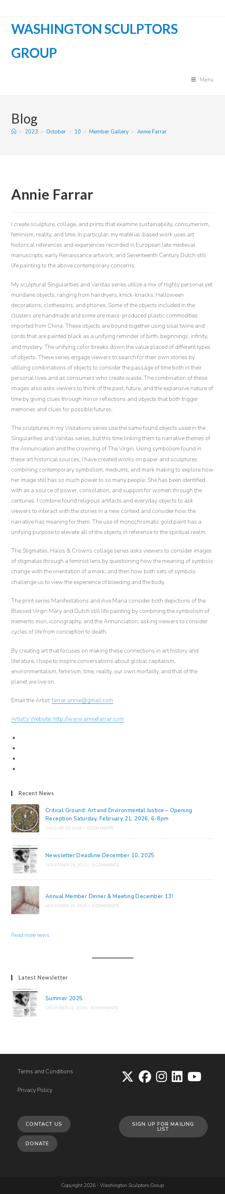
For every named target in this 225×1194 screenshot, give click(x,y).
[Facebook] (145, 1077)
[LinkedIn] (177, 1077)
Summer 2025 (64, 998)
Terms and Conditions (45, 1071)
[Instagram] (161, 1077)
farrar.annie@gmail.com (82, 700)
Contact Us (44, 1124)
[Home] (14, 132)
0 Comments (100, 828)
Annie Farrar (152, 132)
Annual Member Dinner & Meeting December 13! (109, 896)
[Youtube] (194, 1077)
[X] (127, 1077)
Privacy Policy (34, 1090)
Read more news (30, 935)
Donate (37, 1143)
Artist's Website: (32, 719)
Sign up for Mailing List (163, 1126)
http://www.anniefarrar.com (88, 719)
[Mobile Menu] (202, 79)
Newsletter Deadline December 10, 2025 (100, 855)
